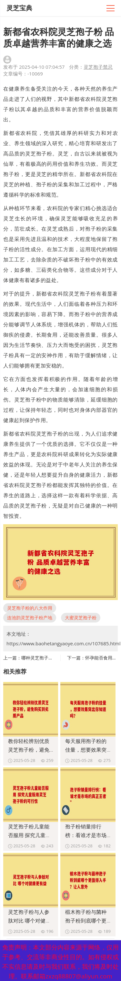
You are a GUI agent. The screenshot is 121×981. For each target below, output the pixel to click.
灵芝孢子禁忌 (98, 67)
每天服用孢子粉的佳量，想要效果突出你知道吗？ (85, 750)
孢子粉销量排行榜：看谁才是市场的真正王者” (85, 835)
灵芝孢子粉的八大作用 (29, 608)
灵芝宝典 (19, 8)
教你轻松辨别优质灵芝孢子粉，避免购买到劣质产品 (28, 750)
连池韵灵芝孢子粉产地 (29, 617)
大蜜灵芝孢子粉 (80, 617)
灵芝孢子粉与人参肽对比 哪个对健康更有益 (29, 920)
